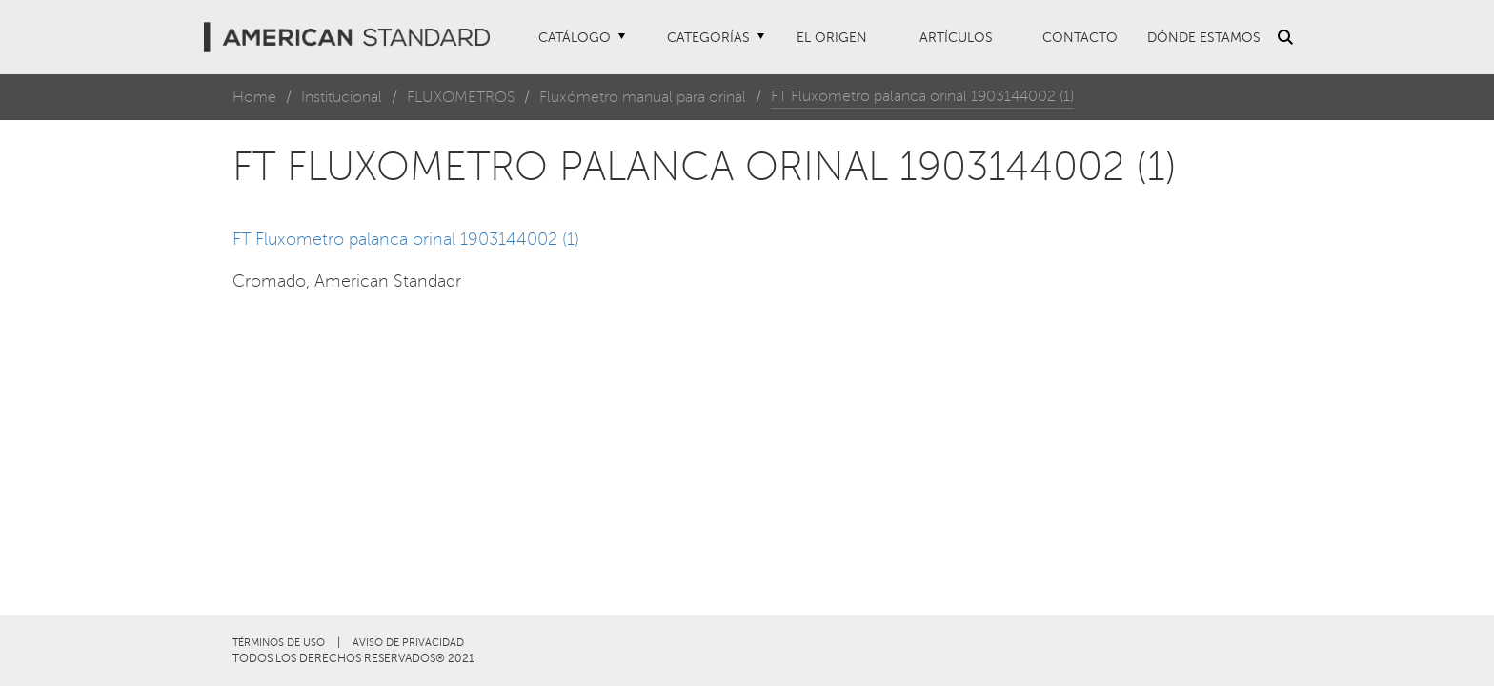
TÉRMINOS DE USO (278, 642)
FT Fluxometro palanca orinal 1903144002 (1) (405, 239)
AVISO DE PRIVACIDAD (408, 642)
